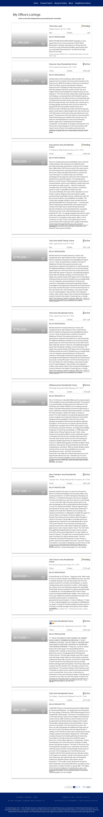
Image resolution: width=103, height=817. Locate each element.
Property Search (46, 3)
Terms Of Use (68, 797)
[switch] (43, 43)
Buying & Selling (60, 3)
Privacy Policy (83, 797)
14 (84, 787)
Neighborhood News (83, 3)
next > (88, 787)
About (71, 3)
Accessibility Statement (66, 800)
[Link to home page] (12, 3)
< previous (68, 787)
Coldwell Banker (24, 797)
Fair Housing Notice (88, 800)
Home (36, 3)
